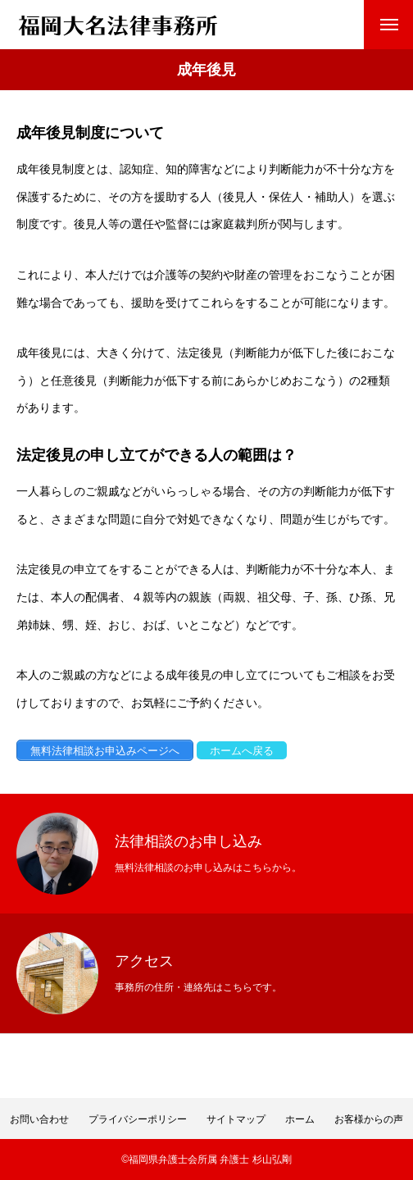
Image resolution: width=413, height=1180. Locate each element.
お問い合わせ (39, 1119)
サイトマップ (236, 1119)
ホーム (300, 1119)
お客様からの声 (368, 1119)
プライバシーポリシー (137, 1119)
